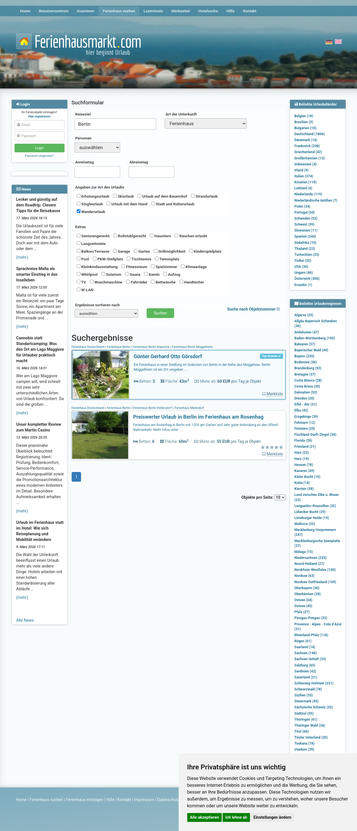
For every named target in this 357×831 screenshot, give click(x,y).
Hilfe (230, 11)
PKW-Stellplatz (108, 259)
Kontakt (250, 11)
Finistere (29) (305, 429)
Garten (142, 251)
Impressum (144, 799)
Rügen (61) (303, 641)
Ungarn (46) (304, 273)
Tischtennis (139, 259)
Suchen (160, 313)
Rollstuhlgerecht (129, 236)
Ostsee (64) (303, 600)
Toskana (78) (305, 743)
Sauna (132, 274)
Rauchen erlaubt (191, 236)
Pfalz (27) (302, 612)
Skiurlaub (123, 196)
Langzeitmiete (91, 243)
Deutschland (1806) (310, 134)
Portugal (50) (305, 212)
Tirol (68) (302, 731)
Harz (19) (302, 459)
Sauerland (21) (306, 677)
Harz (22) (302, 453)
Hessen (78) (304, 465)
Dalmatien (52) (306, 392)
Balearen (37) (305, 344)
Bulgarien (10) (305, 128)
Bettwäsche (163, 282)
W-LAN (85, 289)
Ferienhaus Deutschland (88, 347)
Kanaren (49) (304, 471)
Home (25, 11)
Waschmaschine (106, 282)
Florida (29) (303, 441)
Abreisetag (139, 162)
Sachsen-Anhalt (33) (310, 659)
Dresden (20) (304, 398)
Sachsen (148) (306, 653)
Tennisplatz (167, 259)
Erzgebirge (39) (306, 417)
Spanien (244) (305, 236)
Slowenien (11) (306, 230)
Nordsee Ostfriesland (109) (315, 582)
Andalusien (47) (307, 332)
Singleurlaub (90, 204)
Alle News (25, 620)
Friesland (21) (305, 447)
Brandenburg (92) (308, 368)
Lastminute (153, 11)
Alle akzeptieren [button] (204, 817)
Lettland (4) (303, 188)
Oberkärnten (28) (308, 594)
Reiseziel (83, 114)
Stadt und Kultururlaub (172, 204)
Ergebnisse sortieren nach (97, 305)
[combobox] (115, 124)
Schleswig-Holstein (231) (314, 683)
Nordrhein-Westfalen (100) (315, 570)
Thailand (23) (305, 249)
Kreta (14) (302, 483)
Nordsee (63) (305, 576)
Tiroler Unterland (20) (311, 737)
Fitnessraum (134, 266)
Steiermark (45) (307, 701)
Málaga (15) (304, 552)
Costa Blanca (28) (308, 380)
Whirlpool (87, 274)
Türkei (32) (303, 261)
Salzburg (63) (305, 665)
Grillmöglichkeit (169, 251)
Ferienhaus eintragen (84, 799)
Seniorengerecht (93, 236)
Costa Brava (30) (307, 386)
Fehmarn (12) (305, 423)
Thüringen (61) (306, 719)
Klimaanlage (194, 266)
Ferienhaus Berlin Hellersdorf (152, 408)
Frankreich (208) (307, 146)
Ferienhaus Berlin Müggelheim (192, 347)
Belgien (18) (304, 116)
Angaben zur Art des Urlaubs (99, 187)
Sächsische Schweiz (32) (314, 707)
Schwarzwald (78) (308, 689)
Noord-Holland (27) (309, 564)
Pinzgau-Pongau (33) (311, 618)
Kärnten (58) (304, 489)
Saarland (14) (305, 647)
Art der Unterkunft (181, 114)
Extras (80, 227)
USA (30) (301, 267)
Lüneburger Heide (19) (312, 518)
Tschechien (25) (307, 255)
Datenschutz (168, 799)
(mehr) (22, 257)
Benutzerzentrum (53, 11)
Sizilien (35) (304, 695)
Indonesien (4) (306, 164)
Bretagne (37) (305, 374)
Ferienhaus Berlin (118, 347)
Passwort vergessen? (39, 156)
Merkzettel (181, 11)
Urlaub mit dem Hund (126, 204)
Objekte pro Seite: (263, 497)
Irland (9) (301, 170)
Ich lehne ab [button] (236, 817)
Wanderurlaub (91, 211)
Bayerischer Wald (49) (311, 350)
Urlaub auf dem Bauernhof (162, 196)
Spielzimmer (164, 266)
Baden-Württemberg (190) (315, 338)
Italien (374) (304, 176)
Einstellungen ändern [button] (272, 817)
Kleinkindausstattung (97, 266)
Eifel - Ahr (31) (306, 404)
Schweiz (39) (304, 224)
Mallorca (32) (305, 524)
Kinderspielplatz (205, 251)
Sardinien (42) (305, 671)
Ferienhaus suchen (119, 11)
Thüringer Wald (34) (310, 725)
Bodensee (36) (306, 362)
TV (81, 282)
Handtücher (191, 282)
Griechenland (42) (308, 152)
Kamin (152, 274)
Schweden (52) (306, 218)
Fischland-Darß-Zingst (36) (315, 435)
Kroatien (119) (306, 182)
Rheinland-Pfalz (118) (311, 635)
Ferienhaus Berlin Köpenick (151, 347)
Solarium (111, 274)
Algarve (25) (304, 315)
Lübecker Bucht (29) (310, 512)
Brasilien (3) (304, 122)
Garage (121, 251)
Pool (83, 259)
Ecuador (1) (303, 285)
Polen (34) (302, 206)
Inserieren (85, 11)
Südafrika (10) (305, 243)
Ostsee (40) (303, 606)
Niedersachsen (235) (311, 558)
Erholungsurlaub (93, 196)
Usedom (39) (304, 749)
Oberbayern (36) (307, 588)
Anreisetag (84, 162)
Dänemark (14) (306, 140)
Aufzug (171, 274)
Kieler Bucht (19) (307, 477)
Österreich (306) (307, 279)
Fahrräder (136, 282)
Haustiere (160, 236)
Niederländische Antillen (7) (316, 200)
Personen (83, 138)
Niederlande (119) (308, 194)
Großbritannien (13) (310, 158)
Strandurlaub (204, 196)
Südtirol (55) (304, 714)
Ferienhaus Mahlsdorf (189, 408)
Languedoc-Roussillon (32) (315, 506)
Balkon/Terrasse (93, 251)
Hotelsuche (208, 11)
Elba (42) (301, 410)
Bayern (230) (304, 356)
